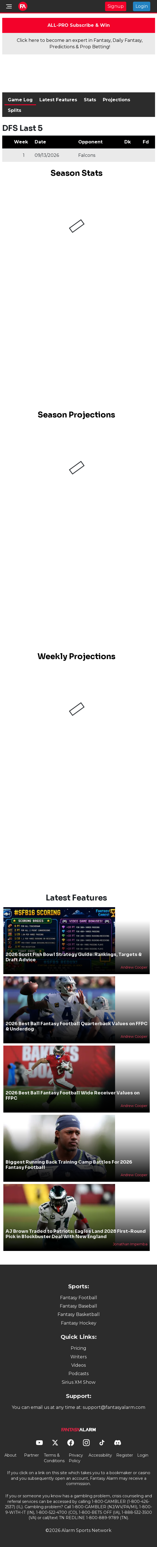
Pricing (78, 1348)
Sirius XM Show (79, 1382)
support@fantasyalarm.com (114, 1407)
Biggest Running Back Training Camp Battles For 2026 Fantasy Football (69, 1164)
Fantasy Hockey (78, 1323)
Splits (14, 110)
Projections (116, 99)
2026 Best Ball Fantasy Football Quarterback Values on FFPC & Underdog (77, 1026)
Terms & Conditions (54, 1458)
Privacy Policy (76, 1458)
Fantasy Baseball (78, 1306)
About (10, 1455)
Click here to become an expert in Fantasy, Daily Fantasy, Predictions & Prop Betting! (79, 43)
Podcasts (78, 1373)
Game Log (20, 99)
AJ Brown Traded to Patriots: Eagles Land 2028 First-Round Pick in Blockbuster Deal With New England (76, 1233)
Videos (78, 1365)
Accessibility (100, 1455)
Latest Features (58, 99)
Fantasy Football (78, 1297)
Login (141, 6)
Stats (90, 99)
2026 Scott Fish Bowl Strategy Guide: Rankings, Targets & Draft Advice (74, 957)
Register (124, 1455)
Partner (31, 1455)
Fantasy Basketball (79, 1314)
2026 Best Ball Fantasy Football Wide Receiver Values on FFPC (73, 1095)
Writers (78, 1356)
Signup (116, 6)
